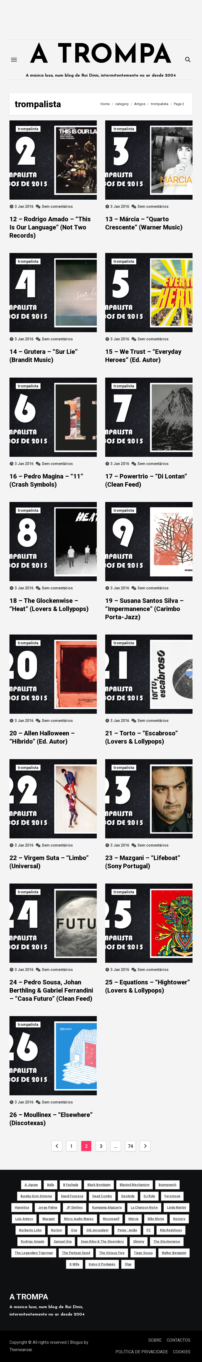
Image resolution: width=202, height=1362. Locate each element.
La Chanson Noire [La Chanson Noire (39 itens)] (144, 1207)
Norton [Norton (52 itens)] (56, 1230)
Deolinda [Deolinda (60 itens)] (127, 1196)
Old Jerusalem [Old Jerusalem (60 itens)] (97, 1230)
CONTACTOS (178, 1340)
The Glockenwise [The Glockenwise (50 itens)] (166, 1241)
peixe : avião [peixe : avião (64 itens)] (127, 1230)
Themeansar (20, 1349)
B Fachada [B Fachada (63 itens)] (70, 1185)
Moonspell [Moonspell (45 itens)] (111, 1219)
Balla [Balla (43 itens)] (50, 1185)
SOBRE (154, 1340)
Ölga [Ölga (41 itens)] (128, 1264)
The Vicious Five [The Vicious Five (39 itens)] (112, 1253)
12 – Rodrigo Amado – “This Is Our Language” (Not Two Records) (50, 227)
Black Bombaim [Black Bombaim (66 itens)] (98, 1185)
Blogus (76, 1342)
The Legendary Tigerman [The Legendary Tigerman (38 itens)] (34, 1253)
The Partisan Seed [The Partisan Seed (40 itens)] (76, 1253)
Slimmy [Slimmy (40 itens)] (138, 1241)
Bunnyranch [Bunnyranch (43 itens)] (167, 1185)
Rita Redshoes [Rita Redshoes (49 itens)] (171, 1230)
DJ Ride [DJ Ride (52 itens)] (149, 1196)
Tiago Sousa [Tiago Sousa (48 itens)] (143, 1253)
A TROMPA (100, 56)
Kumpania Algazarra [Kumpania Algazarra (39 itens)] (107, 1207)
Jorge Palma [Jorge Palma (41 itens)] (47, 1207)
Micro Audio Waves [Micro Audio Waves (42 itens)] (79, 1219)
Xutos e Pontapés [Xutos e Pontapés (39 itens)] (102, 1264)
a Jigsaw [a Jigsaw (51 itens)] (31, 1185)
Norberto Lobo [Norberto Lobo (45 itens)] (30, 1230)
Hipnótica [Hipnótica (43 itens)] (22, 1207)
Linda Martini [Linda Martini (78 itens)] (176, 1207)
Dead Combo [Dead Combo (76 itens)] (102, 1196)
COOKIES (181, 1351)
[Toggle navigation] (14, 60)
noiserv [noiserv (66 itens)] (179, 1219)
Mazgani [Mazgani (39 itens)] (48, 1219)
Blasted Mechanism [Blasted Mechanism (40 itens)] (134, 1185)
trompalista (28, 129)
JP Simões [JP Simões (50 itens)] (74, 1207)
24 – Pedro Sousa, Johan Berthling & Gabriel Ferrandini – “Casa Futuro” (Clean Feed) (51, 990)
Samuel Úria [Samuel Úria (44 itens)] (63, 1241)
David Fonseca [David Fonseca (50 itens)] (72, 1196)
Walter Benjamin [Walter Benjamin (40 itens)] (174, 1253)
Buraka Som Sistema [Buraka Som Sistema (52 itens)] (36, 1196)
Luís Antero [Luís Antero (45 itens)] (24, 1219)
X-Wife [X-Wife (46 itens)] (74, 1264)
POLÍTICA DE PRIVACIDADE (141, 1351)
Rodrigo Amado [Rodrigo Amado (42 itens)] (32, 1241)
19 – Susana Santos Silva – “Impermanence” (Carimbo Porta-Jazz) (144, 609)
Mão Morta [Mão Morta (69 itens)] (156, 1219)
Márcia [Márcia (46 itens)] (133, 1219)
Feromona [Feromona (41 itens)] (172, 1196)
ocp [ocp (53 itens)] (74, 1230)
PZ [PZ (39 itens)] (149, 1230)
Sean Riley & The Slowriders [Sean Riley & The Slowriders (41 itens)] (102, 1241)
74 (130, 1146)
